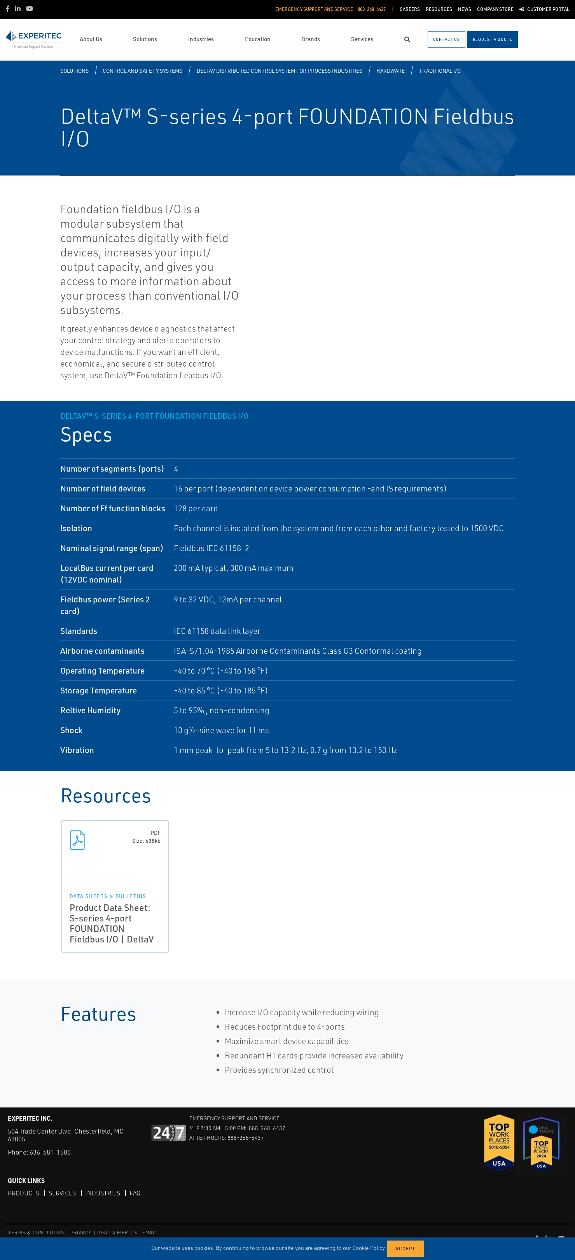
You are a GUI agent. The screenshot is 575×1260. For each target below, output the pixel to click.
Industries (102, 1193)
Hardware (390, 70)
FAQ (135, 1193)
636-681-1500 (50, 1152)
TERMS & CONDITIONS (36, 1232)
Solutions (74, 70)
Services (62, 1193)
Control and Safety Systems (142, 70)
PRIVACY (80, 1232)
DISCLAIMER (112, 1232)
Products (23, 1193)
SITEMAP (145, 1232)
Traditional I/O (440, 70)
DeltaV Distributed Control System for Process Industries (279, 70)
